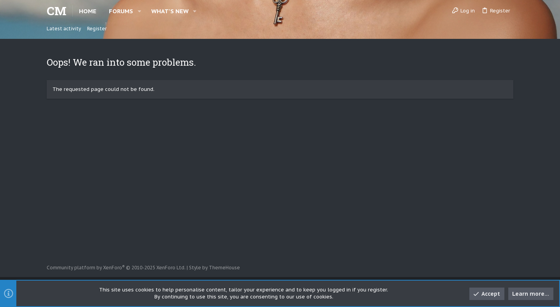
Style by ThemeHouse (214, 267)
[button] (139, 11)
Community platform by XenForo (116, 267)
